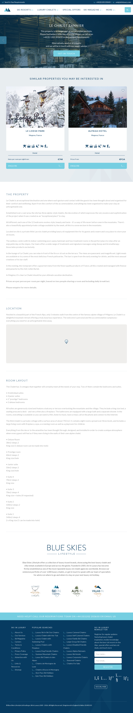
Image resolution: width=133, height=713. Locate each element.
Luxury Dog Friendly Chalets (45, 651)
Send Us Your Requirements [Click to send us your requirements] (13, 2)
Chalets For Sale (71, 663)
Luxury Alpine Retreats (74, 651)
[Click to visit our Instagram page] (104, 677)
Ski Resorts (25, 10)
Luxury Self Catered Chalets (76, 635)
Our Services (18, 635)
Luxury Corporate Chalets (75, 657)
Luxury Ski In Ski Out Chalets (45, 632)
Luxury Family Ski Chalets (75, 639)
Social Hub (101, 687)
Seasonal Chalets (72, 660)
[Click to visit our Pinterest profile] (111, 677)
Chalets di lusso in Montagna (45, 670)
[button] (10, 107)
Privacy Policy (18, 651)
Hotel (35, 153)
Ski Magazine (93, 10)
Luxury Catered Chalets (74, 632)
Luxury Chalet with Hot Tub (45, 635)
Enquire (35, 166)
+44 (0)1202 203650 (88, 616)
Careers (16, 642)
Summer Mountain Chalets (44, 654)
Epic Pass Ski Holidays (42, 676)
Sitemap (16, 670)
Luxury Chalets (48, 10)
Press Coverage (19, 654)
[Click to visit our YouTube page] (119, 679)
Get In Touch (66, 53)
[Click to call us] (102, 2)
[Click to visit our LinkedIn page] (126, 677)
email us (110, 616)
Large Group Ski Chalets (74, 642)
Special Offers (72, 10)
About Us (17, 632)
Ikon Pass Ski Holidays (43, 673)
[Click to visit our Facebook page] (96, 677)
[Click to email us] (122, 2)
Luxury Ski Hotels (72, 654)
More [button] (111, 10)
